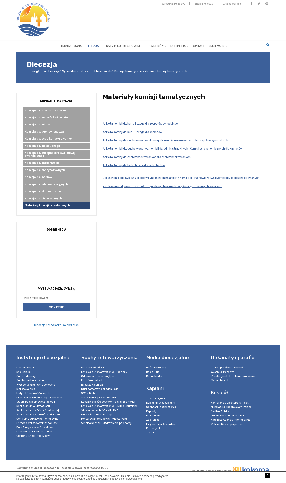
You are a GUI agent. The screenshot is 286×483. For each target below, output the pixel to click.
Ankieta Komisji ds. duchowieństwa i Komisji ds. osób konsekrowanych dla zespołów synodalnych (165, 140)
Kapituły (151, 411)
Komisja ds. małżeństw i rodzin (46, 117)
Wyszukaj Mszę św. (173, 4)
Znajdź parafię (232, 4)
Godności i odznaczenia (161, 406)
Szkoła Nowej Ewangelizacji (98, 397)
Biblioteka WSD (25, 388)
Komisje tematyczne (128, 71)
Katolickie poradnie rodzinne (34, 431)
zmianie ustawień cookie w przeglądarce (144, 476)
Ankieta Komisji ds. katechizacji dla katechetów (134, 165)
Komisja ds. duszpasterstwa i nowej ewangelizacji (50, 154)
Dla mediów (157, 45)
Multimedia (179, 45)
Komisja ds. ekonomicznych (44, 191)
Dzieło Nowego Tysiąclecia (227, 415)
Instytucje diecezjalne (125, 45)
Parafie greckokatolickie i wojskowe (233, 376)
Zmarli (150, 432)
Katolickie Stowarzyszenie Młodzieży (104, 371)
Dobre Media (154, 376)
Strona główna (70, 45)
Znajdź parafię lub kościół (227, 367)
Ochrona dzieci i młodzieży (33, 435)
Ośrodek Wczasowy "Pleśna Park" (37, 423)
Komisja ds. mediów (38, 177)
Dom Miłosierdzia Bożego (97, 414)
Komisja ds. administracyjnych (46, 184)
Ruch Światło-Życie (93, 367)
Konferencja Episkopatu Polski (230, 402)
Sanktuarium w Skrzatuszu (33, 405)
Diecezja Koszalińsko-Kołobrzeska (56, 325)
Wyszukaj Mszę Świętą (56, 289)
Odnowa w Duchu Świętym (97, 376)
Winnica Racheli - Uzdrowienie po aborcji (106, 423)
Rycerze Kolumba (92, 384)
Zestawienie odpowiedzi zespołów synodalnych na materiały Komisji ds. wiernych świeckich (162, 186)
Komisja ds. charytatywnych (45, 170)
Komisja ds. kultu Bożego (42, 146)
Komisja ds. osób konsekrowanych (49, 138)
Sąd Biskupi (23, 371)
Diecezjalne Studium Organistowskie (39, 397)
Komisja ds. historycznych (43, 198)
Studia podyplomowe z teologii (35, 401)
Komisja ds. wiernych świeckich (47, 110)
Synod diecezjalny (74, 71)
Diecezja (94, 45)
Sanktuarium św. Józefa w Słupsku (38, 414)
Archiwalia (218, 45)
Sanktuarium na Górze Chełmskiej (37, 410)
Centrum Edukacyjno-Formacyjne (37, 418)
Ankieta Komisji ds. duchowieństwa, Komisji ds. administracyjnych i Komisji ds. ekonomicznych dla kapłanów (172, 148)
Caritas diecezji (26, 376)
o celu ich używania (107, 476)
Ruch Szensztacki (92, 380)
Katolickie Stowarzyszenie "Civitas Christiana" (110, 405)
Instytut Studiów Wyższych (33, 393)
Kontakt (199, 45)
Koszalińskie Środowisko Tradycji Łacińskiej (108, 401)
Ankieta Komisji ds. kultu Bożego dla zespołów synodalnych (141, 123)
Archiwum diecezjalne (30, 380)
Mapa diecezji (219, 380)
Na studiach (153, 415)
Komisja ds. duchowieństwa (44, 131)
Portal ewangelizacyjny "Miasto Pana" (105, 418)
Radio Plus (152, 371)
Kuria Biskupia (25, 367)
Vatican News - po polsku (227, 424)
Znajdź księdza (204, 4)
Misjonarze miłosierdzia (161, 424)
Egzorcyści (153, 428)
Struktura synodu (100, 71)
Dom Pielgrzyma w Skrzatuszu (35, 427)
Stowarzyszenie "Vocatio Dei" (99, 410)
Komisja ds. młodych (39, 124)
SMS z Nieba (88, 393)
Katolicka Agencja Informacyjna (230, 419)
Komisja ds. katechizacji (42, 163)
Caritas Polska (220, 411)
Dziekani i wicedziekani (160, 402)
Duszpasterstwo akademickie (99, 388)
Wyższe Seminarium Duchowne (35, 384)
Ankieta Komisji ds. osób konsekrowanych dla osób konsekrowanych (147, 157)
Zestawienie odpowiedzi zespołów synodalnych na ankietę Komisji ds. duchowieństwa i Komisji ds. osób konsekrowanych (181, 178)
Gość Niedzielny (156, 367)
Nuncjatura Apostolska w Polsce (231, 406)
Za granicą (152, 419)
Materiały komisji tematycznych (47, 205)
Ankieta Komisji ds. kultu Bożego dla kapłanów (132, 132)
